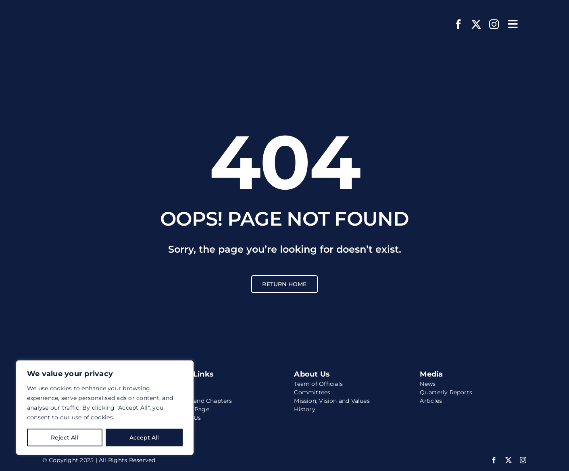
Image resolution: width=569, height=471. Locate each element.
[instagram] (494, 24)
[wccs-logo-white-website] (92, 11)
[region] (105, 407)
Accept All (144, 437)
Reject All (64, 437)
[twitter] (476, 24)
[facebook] (458, 24)
